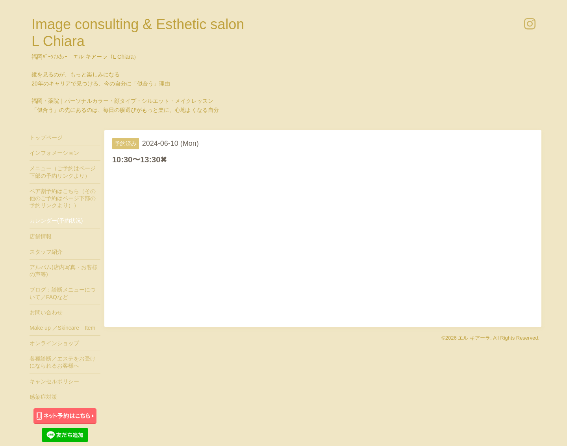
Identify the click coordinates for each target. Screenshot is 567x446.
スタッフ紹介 (46, 252)
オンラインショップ (54, 343)
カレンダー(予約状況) (56, 220)
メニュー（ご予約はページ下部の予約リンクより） (63, 171)
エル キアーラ (474, 338)
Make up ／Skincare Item (62, 328)
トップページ (46, 137)
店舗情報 (41, 236)
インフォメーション (54, 153)
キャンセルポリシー (54, 381)
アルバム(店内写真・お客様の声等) (64, 270)
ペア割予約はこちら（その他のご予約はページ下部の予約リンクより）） (63, 198)
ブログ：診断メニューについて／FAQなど (63, 293)
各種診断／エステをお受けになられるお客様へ (63, 362)
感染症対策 (43, 397)
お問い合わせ (46, 312)
